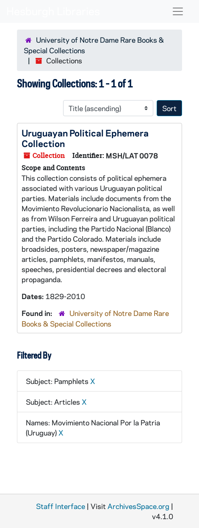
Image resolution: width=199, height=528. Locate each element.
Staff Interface (60, 506)
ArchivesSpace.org (138, 506)
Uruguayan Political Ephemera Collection (85, 138)
